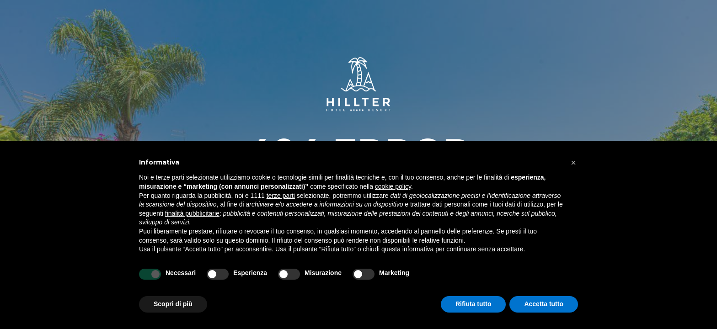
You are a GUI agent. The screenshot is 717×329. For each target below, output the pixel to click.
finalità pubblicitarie (192, 213)
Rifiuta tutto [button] (473, 304)
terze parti (281, 195)
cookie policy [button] (393, 186)
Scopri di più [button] (173, 304)
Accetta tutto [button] (543, 304)
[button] (573, 162)
